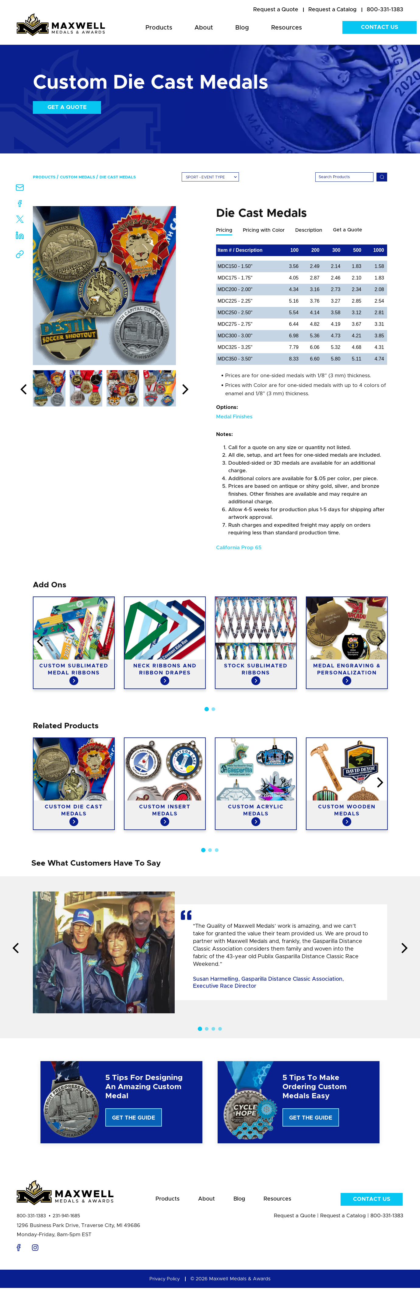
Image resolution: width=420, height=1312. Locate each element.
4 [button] (220, 1029)
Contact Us (379, 27)
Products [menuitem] (158, 28)
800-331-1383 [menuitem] (385, 9)
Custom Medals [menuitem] (77, 177)
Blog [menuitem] (242, 28)
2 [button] (213, 709)
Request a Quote (295, 1219)
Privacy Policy (165, 1282)
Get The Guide (133, 1118)
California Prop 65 (238, 547)
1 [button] (207, 709)
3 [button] (217, 850)
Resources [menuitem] (286, 28)
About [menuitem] (203, 28)
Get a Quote (67, 107)
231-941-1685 (66, 1220)
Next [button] (185, 389)
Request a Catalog (343, 1219)
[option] (104, 285)
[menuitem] (275, 10)
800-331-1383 (31, 1220)
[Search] (344, 177)
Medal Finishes (234, 417)
